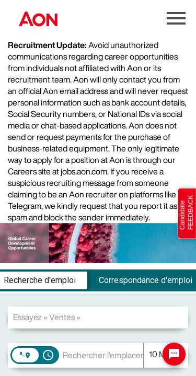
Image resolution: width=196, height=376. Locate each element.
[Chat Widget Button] (174, 354)
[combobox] (98, 317)
